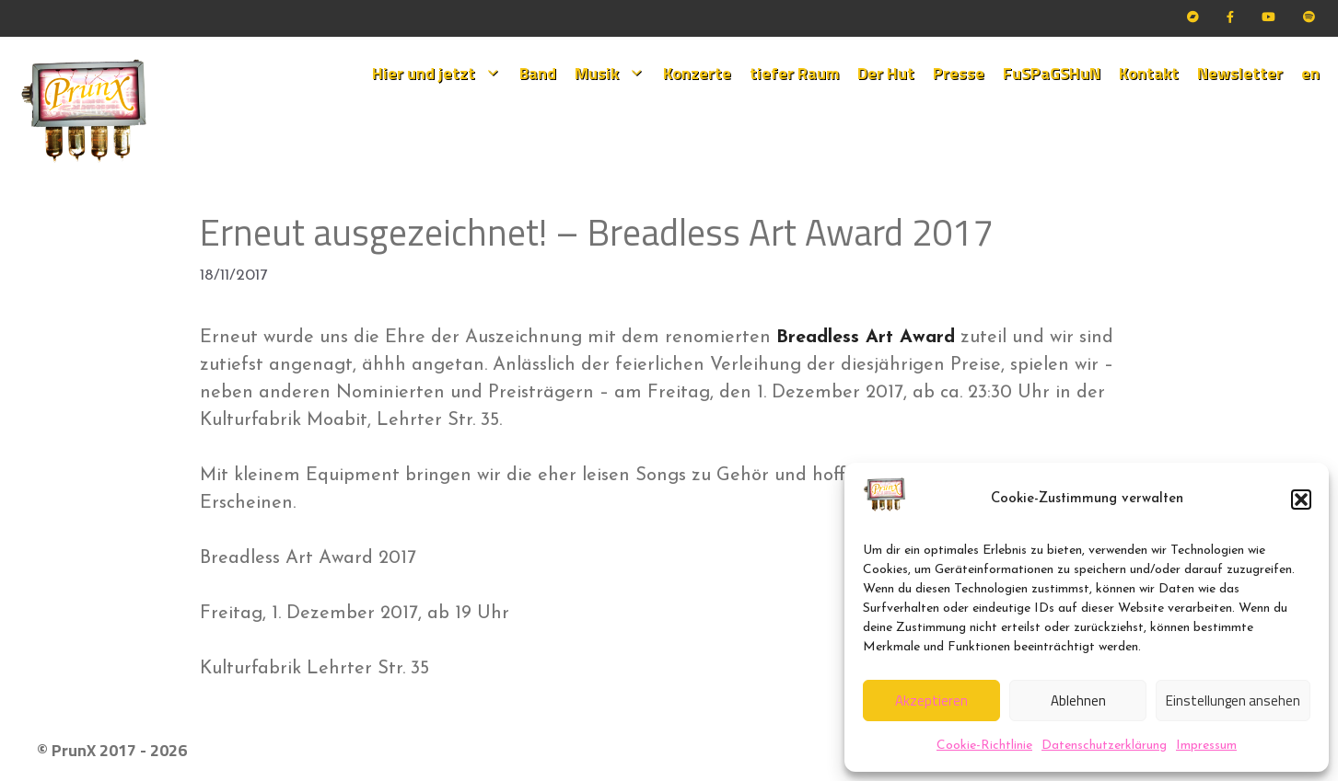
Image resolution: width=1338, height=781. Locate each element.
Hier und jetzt (441, 73)
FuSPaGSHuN (1051, 73)
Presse (958, 73)
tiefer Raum (794, 73)
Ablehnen (1078, 700)
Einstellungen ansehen (1233, 700)
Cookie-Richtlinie (984, 745)
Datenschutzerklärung (1104, 745)
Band (537, 73)
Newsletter (1240, 73)
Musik (614, 73)
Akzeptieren (931, 700)
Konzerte (697, 73)
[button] (1301, 499)
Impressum (1206, 745)
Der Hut (885, 73)
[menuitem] (1310, 73)
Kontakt (1149, 73)
